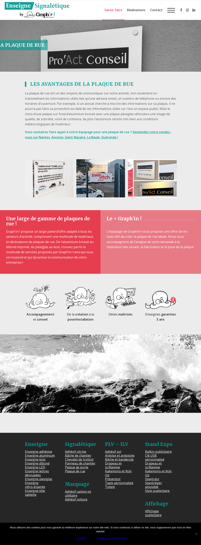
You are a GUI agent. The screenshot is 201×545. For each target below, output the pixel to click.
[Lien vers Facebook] (181, 10)
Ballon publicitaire (158, 451)
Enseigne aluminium (40, 455)
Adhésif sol (113, 451)
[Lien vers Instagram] (187, 10)
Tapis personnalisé (119, 483)
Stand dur (152, 479)
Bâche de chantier (78, 455)
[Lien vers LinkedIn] (194, 10)
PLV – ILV (116, 444)
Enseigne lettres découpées (37, 473)
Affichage (156, 504)
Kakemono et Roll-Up (118, 473)
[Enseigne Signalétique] (37, 10)
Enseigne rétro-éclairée (35, 485)
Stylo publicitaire (157, 491)
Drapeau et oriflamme (113, 465)
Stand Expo (159, 444)
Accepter (81, 538)
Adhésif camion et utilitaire (78, 493)
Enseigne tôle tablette (35, 493)
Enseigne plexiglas (38, 479)
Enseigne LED (35, 467)
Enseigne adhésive (38, 451)
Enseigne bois (35, 459)
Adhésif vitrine (75, 451)
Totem (110, 487)
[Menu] (170, 10)
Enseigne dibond (37, 463)
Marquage (77, 484)
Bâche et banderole (119, 459)
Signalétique (80, 444)
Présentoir (113, 479)
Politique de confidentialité (112, 538)
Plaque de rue (75, 471)
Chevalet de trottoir (79, 459)
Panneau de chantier (80, 463)
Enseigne (36, 444)
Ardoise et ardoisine (119, 455)
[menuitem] (113, 10)
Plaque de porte (76, 467)
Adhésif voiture (76, 499)
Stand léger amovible (153, 485)
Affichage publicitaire (153, 513)
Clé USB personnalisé (154, 457)
